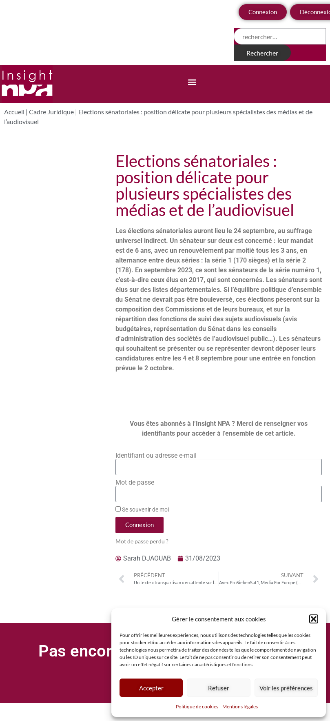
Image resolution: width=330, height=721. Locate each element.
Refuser (218, 688)
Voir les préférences (286, 688)
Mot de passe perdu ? (141, 541)
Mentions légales (240, 706)
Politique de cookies (197, 706)
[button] (314, 619)
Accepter (151, 688)
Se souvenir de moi (142, 509)
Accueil (14, 112)
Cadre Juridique (51, 112)
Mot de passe (134, 482)
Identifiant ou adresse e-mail (156, 455)
